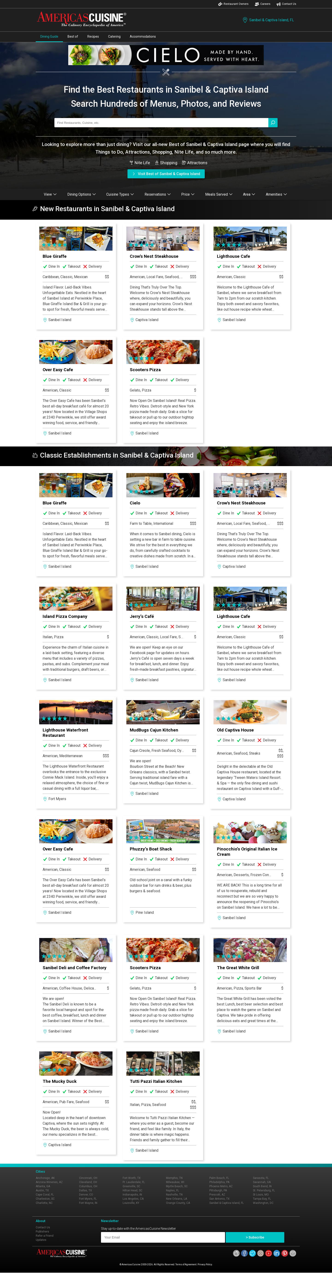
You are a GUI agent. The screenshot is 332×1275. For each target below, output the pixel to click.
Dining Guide (49, 36)
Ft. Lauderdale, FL (134, 1182)
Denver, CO (86, 1194)
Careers (262, 4)
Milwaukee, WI (175, 1182)
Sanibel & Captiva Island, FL (268, 20)
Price (188, 194)
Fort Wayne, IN (88, 1203)
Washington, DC (263, 1203)
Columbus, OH (88, 1186)
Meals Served (219, 194)
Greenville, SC (131, 1186)
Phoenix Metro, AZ (221, 1186)
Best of (73, 36)
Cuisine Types (120, 194)
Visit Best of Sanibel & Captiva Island (166, 174)
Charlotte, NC (44, 1203)
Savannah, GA (262, 1182)
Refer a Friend (44, 1235)
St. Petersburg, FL (264, 1190)
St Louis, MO (261, 1194)
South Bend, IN (262, 1186)
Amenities (276, 194)
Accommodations (143, 36)
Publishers (42, 1231)
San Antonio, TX (219, 1198)
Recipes (93, 36)
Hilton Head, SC (132, 1190)
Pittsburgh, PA (218, 1190)
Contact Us (286, 4)
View (50, 194)
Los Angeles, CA (133, 1198)
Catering (114, 36)
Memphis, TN (174, 1178)
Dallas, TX (85, 1190)
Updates (41, 1240)
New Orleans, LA (176, 1198)
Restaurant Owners (233, 4)
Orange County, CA (178, 1203)
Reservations (158, 194)
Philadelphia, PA (219, 1182)
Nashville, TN (174, 1194)
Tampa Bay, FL (262, 1198)
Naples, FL (172, 1190)
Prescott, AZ (217, 1194)
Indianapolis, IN (132, 1194)
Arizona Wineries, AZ (49, 1182)
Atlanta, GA (43, 1186)
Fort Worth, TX (132, 1178)
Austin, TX (42, 1190)
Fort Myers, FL (88, 1198)
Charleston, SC (45, 1198)
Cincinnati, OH (88, 1178)
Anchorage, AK (45, 1178)
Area (249, 194)
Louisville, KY (131, 1203)
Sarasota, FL (261, 1178)
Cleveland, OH (88, 1182)
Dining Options (81, 194)
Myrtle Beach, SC (177, 1186)
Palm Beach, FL (219, 1178)
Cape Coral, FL (45, 1194)
